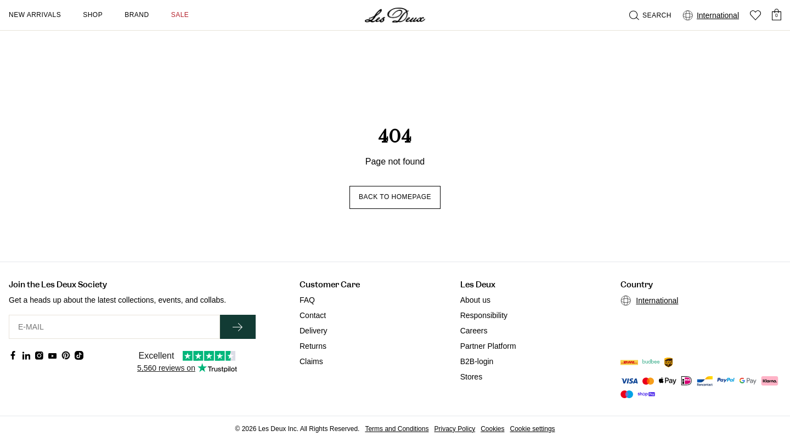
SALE (180, 15)
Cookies (492, 429)
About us (475, 300)
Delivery (314, 330)
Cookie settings (532, 429)
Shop (93, 15)
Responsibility (483, 315)
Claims (311, 361)
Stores (471, 376)
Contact (313, 315)
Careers (474, 330)
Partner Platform (488, 346)
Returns (313, 346)
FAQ (307, 300)
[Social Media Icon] (13, 355)
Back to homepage (395, 197)
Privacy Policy (454, 429)
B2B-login (477, 361)
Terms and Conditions (396, 429)
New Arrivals (35, 15)
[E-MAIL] (114, 327)
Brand (137, 15)
